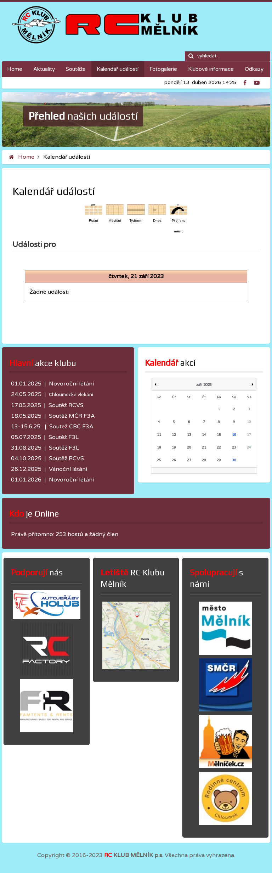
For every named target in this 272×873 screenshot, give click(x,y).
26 (174, 460)
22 (219, 448)
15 (219, 435)
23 (234, 448)
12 (174, 435)
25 (159, 460)
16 (234, 435)
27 (189, 460)
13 (189, 435)
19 (174, 448)
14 (204, 435)
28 (204, 460)
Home (26, 156)
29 (219, 460)
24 (249, 448)
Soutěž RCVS (66, 405)
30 (234, 460)
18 (159, 448)
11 (159, 435)
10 (249, 422)
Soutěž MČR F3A (72, 415)
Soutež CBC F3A (71, 426)
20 (189, 448)
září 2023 (204, 385)
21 (204, 448)
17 (249, 435)
